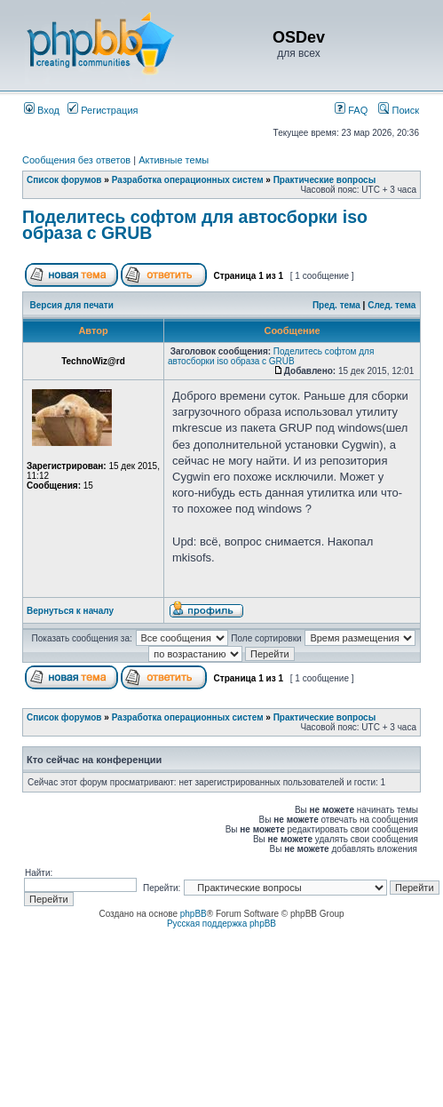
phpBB (193, 914)
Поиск (398, 110)
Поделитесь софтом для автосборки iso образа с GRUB (195, 225)
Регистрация (102, 110)
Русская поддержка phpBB (221, 923)
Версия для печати (72, 305)
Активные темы (173, 160)
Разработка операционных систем (188, 180)
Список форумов (64, 180)
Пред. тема (336, 305)
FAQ (351, 110)
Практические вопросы (324, 180)
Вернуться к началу (70, 611)
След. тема (391, 305)
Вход (41, 110)
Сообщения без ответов (76, 160)
